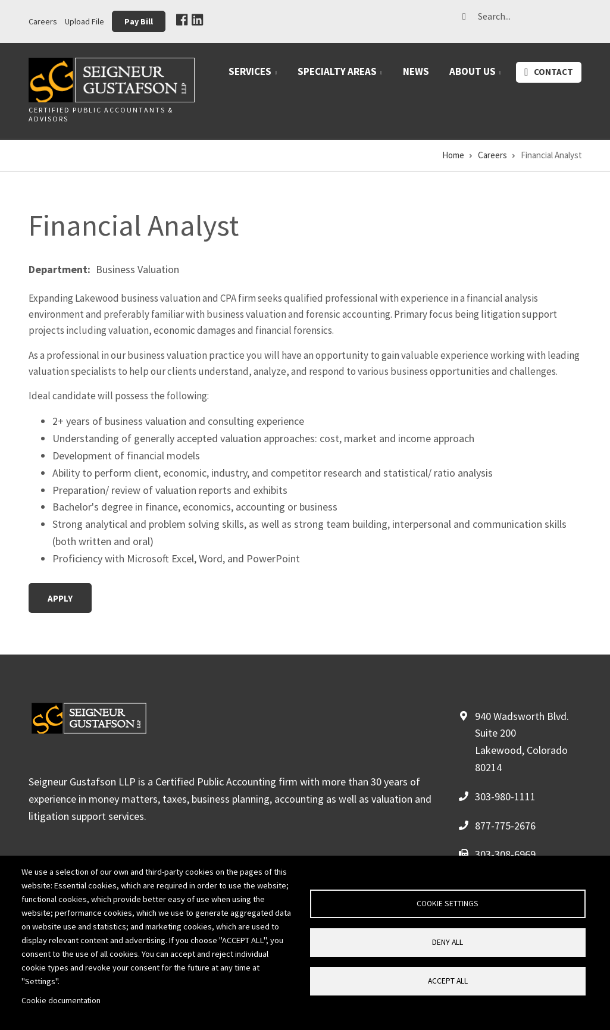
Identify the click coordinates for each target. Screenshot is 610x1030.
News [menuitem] (416, 71)
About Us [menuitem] (477, 76)
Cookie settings (447, 903)
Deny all (447, 942)
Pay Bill (138, 21)
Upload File (84, 21)
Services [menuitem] (255, 76)
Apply (60, 598)
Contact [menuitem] (553, 71)
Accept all (448, 981)
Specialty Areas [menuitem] (342, 76)
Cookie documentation (61, 1000)
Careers (43, 21)
